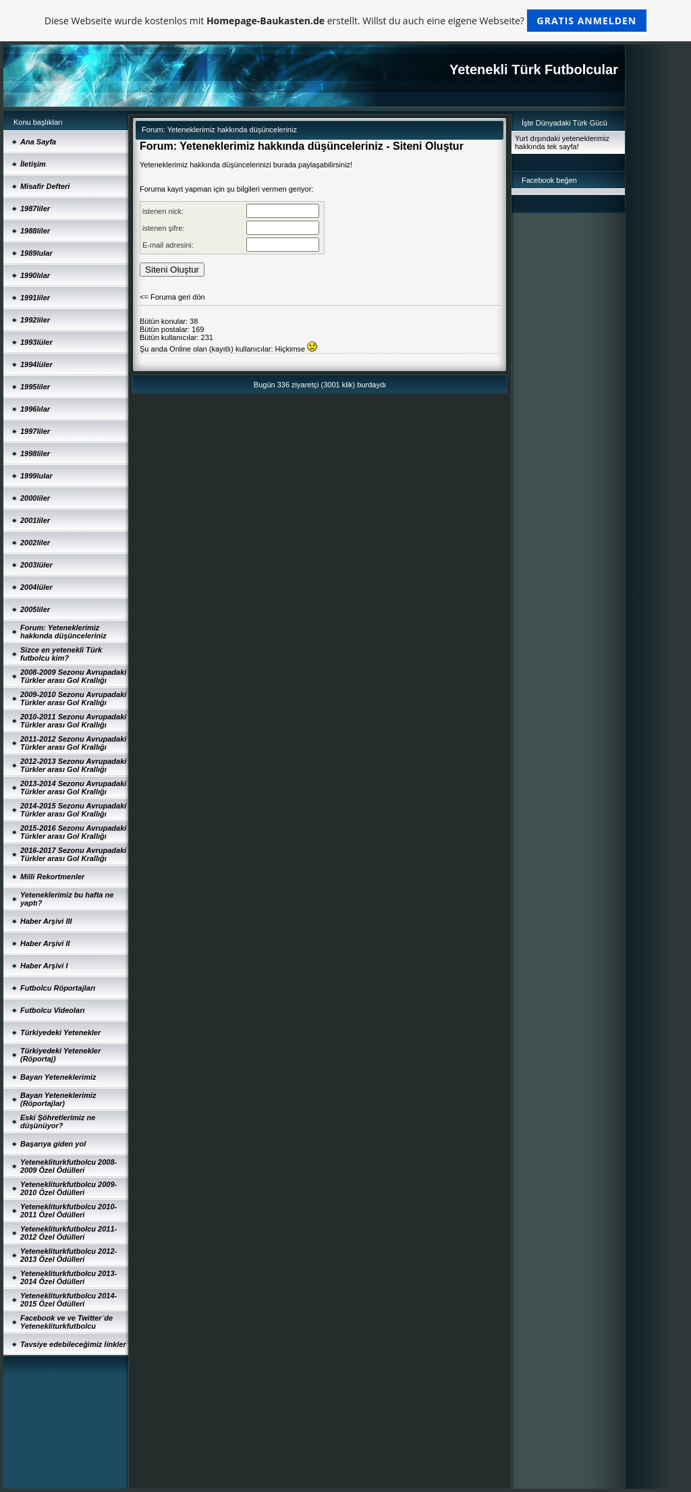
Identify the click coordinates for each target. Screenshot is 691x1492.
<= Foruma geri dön (172, 297)
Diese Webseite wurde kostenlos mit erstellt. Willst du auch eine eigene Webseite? (346, 20)
